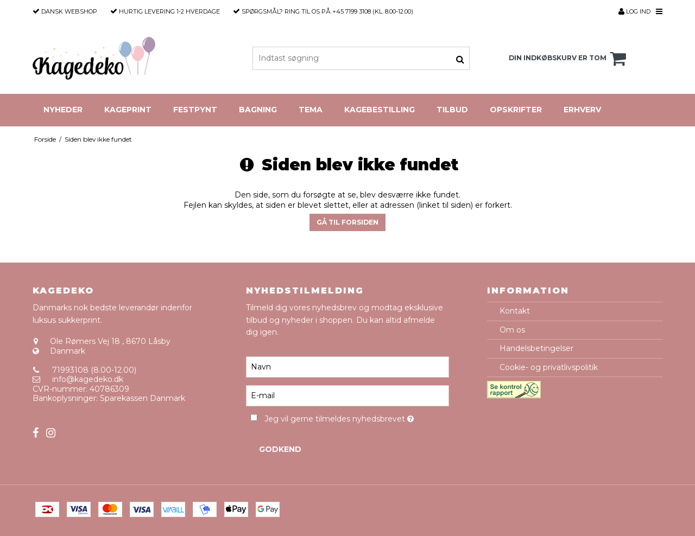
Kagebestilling (379, 109)
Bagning (258, 109)
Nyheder (63, 109)
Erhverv (582, 109)
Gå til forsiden (347, 222)
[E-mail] (347, 395)
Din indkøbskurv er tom (569, 58)
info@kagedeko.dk (87, 379)
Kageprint (127, 109)
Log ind (634, 11)
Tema (311, 109)
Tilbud (452, 109)
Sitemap (49, 417)
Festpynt (195, 109)
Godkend (280, 449)
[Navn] (347, 367)
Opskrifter (516, 109)
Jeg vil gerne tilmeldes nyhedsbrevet (356, 417)
